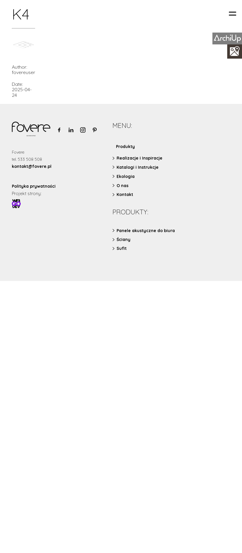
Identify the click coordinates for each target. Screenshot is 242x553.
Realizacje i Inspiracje (139, 158)
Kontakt (125, 194)
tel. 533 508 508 (27, 159)
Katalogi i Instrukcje (138, 167)
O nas (122, 185)
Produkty (125, 146)
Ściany (123, 239)
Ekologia (126, 176)
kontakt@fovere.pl (31, 166)
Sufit (122, 248)
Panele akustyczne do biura (146, 230)
